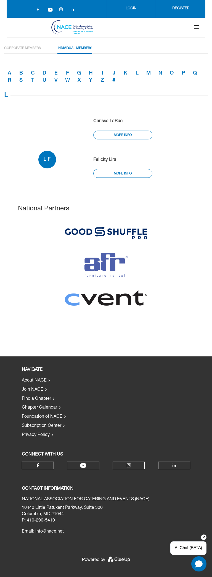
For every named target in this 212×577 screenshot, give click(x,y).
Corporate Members (22, 48)
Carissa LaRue (108, 121)
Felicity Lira (104, 160)
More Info (123, 135)
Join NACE (32, 390)
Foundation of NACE (42, 417)
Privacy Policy (36, 435)
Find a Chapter (36, 399)
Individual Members (74, 48)
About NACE (34, 381)
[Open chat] (198, 563)
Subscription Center (41, 426)
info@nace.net (49, 532)
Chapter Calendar (39, 408)
